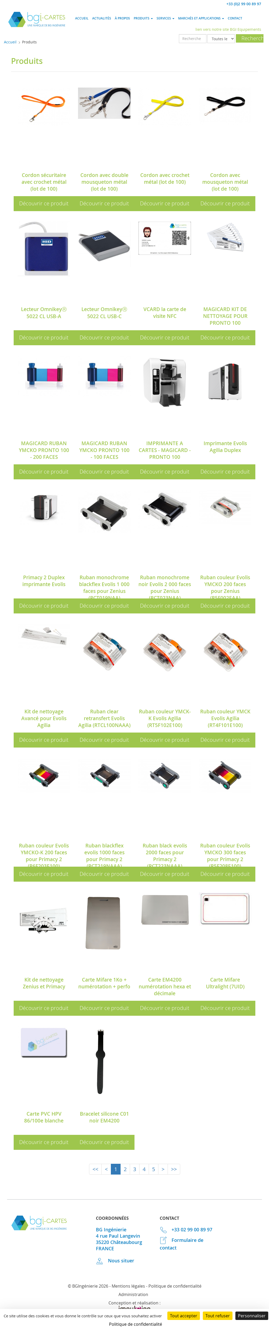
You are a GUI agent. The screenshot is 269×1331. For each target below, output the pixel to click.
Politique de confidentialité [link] (135, 1324)
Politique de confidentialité (174, 1286)
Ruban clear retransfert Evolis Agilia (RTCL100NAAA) (104, 718)
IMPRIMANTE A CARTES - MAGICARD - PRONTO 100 (165, 450)
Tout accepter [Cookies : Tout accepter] (183, 1316)
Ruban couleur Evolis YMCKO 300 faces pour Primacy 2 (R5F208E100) (225, 856)
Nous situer (115, 1260)
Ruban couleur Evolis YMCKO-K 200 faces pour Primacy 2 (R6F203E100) (44, 856)
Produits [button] (143, 18)
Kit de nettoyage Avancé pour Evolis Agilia (43, 718)
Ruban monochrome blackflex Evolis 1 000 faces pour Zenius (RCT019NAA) (104, 587)
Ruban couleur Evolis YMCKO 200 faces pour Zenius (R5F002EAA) (225, 587)
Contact (235, 18)
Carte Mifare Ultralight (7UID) (225, 983)
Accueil (82, 18)
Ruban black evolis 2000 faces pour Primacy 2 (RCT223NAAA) (165, 856)
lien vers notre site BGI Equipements (228, 29)
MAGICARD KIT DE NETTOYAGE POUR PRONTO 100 (225, 316)
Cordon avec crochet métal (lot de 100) (164, 178)
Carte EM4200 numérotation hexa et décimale (165, 986)
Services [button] (165, 18)
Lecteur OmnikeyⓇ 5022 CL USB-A (44, 313)
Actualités (101, 18)
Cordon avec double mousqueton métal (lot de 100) (104, 182)
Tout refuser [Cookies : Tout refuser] (217, 1316)
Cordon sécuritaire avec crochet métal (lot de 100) (44, 182)
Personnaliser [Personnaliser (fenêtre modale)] (252, 1316)
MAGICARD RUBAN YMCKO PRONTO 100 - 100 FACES (104, 450)
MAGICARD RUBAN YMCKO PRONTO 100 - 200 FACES (44, 450)
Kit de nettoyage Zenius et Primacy (44, 983)
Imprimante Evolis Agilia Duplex (225, 447)
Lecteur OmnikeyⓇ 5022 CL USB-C (104, 313)
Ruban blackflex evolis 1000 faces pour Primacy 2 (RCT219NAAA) (104, 856)
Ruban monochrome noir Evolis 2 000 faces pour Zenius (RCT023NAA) (164, 587)
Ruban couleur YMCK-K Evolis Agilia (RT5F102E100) (165, 718)
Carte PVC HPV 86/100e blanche (44, 1117)
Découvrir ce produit (44, 203)
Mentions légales (128, 1286)
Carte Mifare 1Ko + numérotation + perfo (104, 983)
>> (174, 1169)
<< (95, 1169)
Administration (133, 1294)
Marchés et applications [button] (201, 18)
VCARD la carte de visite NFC (164, 312)
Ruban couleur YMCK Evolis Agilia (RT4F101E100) (225, 718)
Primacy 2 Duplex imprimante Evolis (43, 581)
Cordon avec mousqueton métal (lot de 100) (225, 182)
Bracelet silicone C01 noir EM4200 (104, 1117)
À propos (122, 18)
